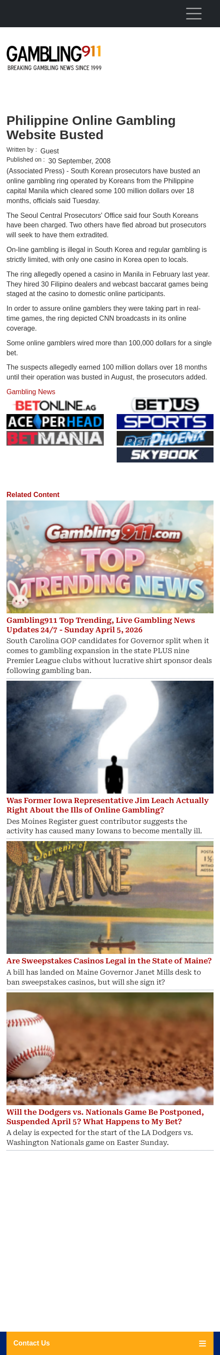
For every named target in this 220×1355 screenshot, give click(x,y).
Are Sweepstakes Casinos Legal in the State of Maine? (109, 960)
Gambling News (30, 391)
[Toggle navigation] (194, 13)
